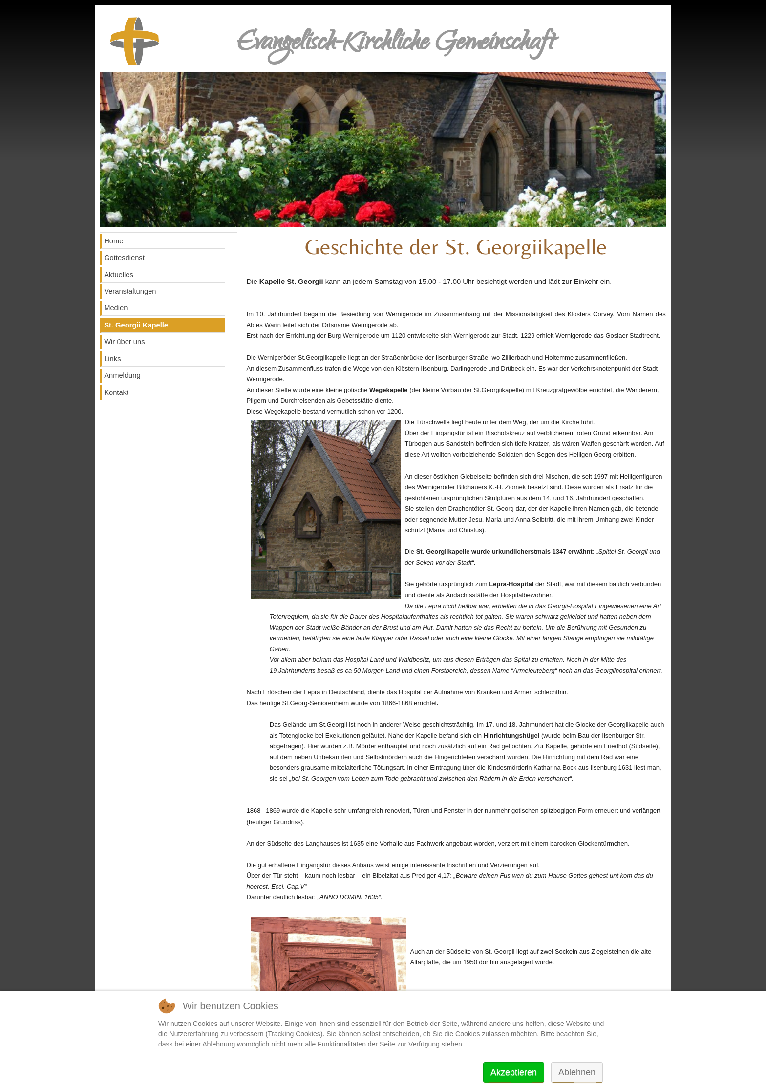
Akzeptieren (513, 1072)
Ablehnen (577, 1072)
